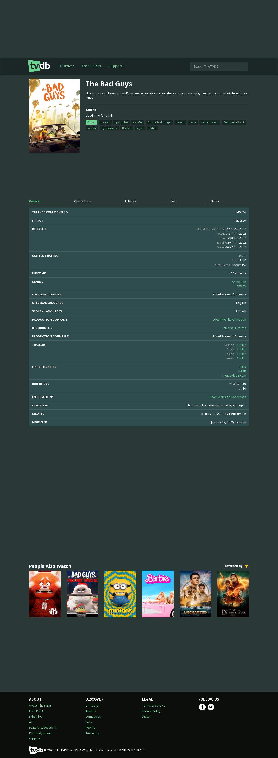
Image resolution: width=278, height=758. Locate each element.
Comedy (240, 286)
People (90, 727)
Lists (89, 722)
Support (116, 65)
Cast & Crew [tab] (82, 201)
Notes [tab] (215, 201)
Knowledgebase (40, 733)
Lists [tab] (173, 201)
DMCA (146, 716)
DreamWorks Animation (229, 319)
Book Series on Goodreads (227, 397)
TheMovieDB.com (234, 375)
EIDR (242, 367)
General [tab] (34, 201)
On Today (92, 705)
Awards (91, 711)
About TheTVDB (40, 705)
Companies (93, 716)
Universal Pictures (233, 328)
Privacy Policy (151, 711)
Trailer (241, 345)
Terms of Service (153, 705)
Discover (67, 65)
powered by (236, 566)
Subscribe (35, 716)
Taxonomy (93, 733)
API (31, 722)
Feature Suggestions (43, 727)
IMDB (242, 371)
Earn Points (91, 65)
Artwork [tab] (130, 201)
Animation (239, 282)
